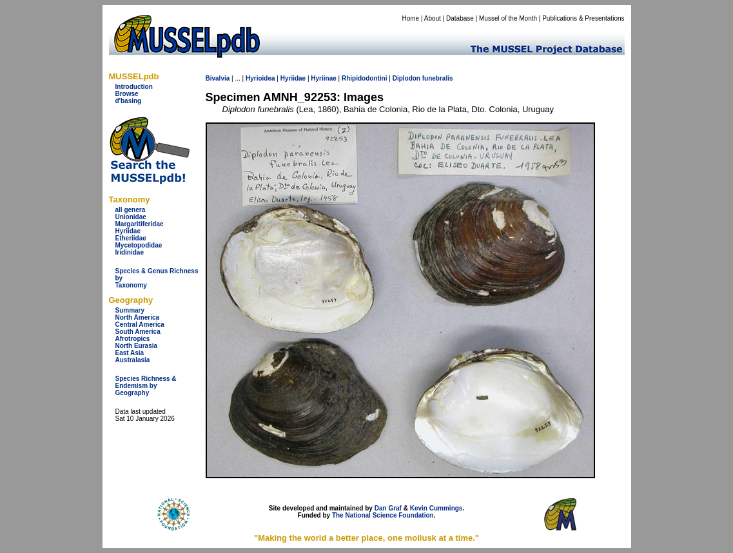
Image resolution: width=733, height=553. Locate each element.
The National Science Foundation (383, 515)
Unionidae (130, 216)
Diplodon (406, 78)
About (432, 18)
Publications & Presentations (583, 18)
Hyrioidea (260, 78)
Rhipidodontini (364, 78)
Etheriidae (130, 238)
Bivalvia (218, 78)
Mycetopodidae (138, 245)
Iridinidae (129, 252)
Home (410, 18)
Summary (130, 310)
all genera (130, 209)
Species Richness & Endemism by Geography (146, 385)
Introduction (134, 86)
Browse (127, 93)
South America (138, 331)
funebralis (437, 78)
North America (137, 317)
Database (460, 18)
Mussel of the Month (508, 18)
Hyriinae (323, 78)
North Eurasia (136, 345)
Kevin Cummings (436, 508)
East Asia (129, 352)
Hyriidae (128, 231)
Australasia (132, 360)
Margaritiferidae (139, 224)
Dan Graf (388, 508)
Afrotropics (132, 338)
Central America (139, 324)
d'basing (128, 100)
